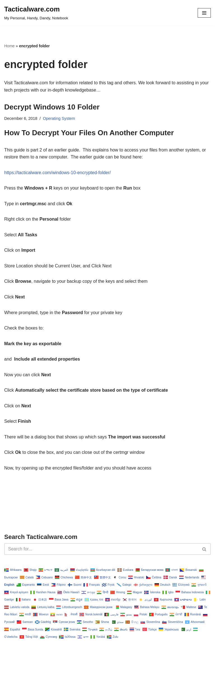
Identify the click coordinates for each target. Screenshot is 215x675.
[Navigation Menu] (204, 13)
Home (9, 46)
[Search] (101, 549)
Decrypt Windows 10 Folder (52, 107)
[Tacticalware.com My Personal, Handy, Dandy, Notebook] (36, 13)
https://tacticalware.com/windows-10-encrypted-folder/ (57, 172)
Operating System (59, 118)
